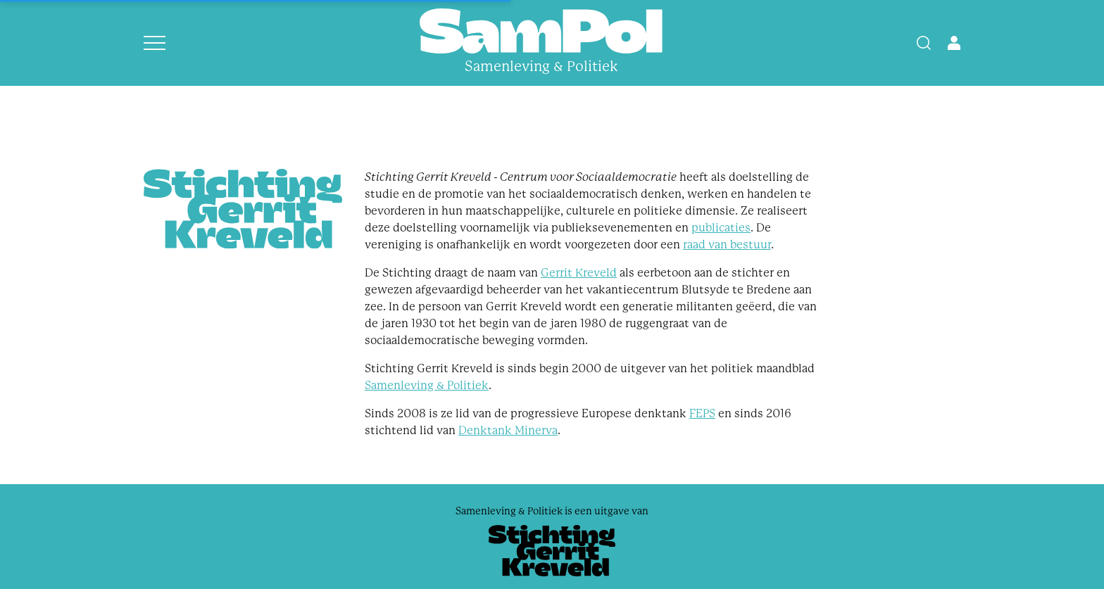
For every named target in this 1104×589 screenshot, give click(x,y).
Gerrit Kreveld (579, 272)
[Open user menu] (954, 43)
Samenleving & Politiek (427, 385)
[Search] (924, 43)
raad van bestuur (727, 244)
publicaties (721, 227)
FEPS (702, 413)
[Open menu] (154, 43)
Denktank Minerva (508, 430)
